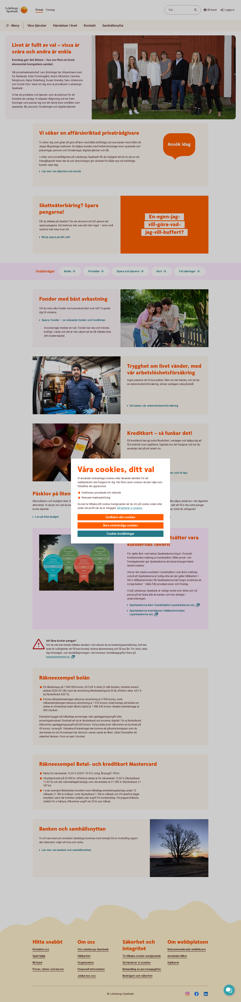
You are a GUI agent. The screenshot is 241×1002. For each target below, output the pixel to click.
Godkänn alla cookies (120, 517)
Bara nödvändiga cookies (120, 525)
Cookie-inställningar (121, 534)
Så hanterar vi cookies (129, 508)
